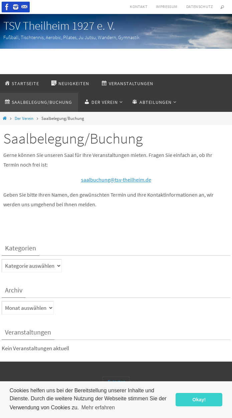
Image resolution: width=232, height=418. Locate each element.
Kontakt (138, 6)
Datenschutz (199, 6)
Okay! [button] (199, 399)
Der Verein (24, 118)
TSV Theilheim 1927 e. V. (59, 25)
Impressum (167, 6)
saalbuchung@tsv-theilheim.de (116, 179)
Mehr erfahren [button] (98, 407)
